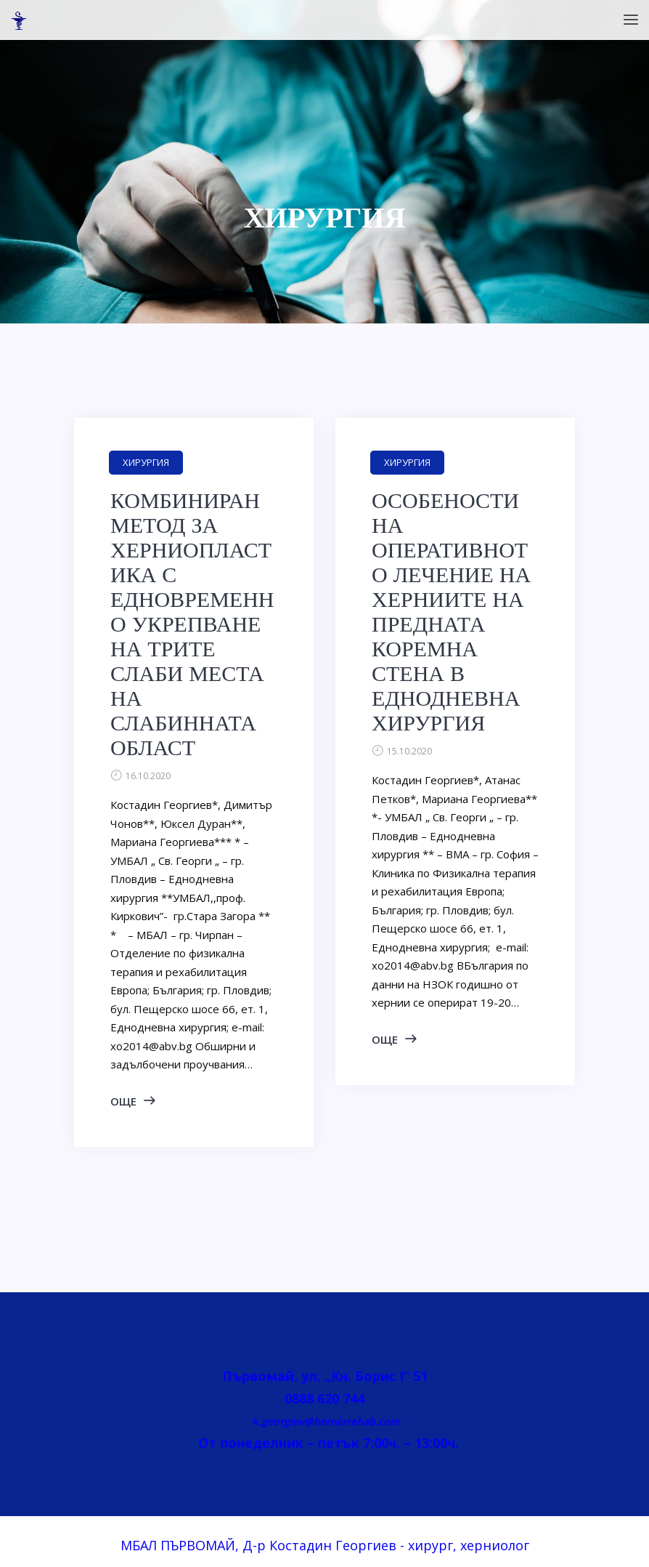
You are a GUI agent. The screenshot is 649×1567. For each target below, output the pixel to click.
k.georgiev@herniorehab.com (324, 1421)
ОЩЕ (123, 1101)
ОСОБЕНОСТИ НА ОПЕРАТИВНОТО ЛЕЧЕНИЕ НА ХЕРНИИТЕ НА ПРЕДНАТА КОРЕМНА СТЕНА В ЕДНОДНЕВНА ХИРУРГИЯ (451, 612)
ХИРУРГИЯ (146, 462)
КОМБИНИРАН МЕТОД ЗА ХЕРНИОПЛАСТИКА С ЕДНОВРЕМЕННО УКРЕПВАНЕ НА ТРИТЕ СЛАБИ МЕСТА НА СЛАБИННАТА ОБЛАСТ (192, 624)
